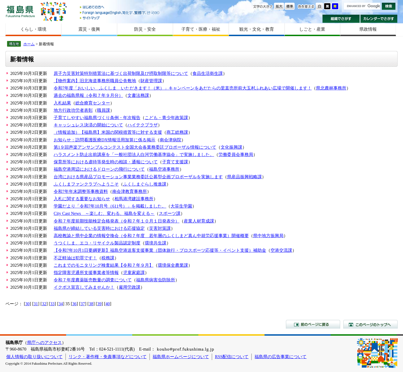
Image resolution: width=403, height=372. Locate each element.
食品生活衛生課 (207, 73)
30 (27, 303)
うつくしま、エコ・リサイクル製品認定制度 (97, 243)
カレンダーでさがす (379, 19)
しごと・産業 (312, 29)
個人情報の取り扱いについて (34, 356)
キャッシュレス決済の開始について (88, 125)
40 (107, 303)
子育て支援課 (175, 162)
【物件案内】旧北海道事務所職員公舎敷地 (95, 80)
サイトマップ (120, 17)
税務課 (107, 258)
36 (74, 303)
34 (61, 303)
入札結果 (62, 103)
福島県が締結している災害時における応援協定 (99, 228)
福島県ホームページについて (181, 356)
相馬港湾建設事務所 (133, 198)
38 (91, 303)
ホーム (29, 44)
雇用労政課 (129, 287)
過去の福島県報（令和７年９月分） (88, 95)
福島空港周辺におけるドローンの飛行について (99, 169)
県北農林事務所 (331, 88)
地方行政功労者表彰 (73, 110)
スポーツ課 (169, 213)
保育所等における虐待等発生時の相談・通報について (106, 162)
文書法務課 (138, 95)
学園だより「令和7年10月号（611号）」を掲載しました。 (110, 206)
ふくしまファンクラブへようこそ (86, 184)
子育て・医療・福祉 (200, 29)
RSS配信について (232, 356)
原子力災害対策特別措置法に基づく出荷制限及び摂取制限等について (121, 73)
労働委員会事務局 (235, 154)
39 (99, 303)
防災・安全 (145, 29)
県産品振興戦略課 (244, 176)
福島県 (20, 11)
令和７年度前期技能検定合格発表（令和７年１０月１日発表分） (116, 221)
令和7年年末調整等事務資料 (81, 191)
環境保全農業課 (173, 265)
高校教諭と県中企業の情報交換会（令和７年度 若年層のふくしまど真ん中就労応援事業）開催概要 (151, 235)
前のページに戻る (313, 324)
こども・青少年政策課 (166, 117)
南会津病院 (170, 140)
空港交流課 (281, 250)
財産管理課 (151, 80)
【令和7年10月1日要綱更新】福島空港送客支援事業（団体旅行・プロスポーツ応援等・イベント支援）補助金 (160, 250)
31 (36, 303)
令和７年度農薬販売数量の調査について (93, 280)
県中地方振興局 (268, 235)
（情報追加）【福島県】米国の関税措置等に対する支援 (108, 132)
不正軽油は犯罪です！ (75, 258)
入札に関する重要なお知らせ (82, 198)
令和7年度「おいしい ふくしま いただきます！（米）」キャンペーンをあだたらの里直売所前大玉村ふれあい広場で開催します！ (183, 88)
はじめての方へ (120, 7)
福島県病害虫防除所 (155, 280)
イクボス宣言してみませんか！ (84, 287)
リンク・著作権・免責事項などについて (108, 356)
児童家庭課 (134, 272)
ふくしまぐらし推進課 (144, 184)
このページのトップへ (370, 324)
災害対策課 (160, 228)
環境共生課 (155, 243)
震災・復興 (89, 29)
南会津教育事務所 (129, 191)
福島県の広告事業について (280, 356)
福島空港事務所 (164, 169)
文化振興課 (231, 147)
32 (44, 303)
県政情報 (368, 29)
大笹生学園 (181, 206)
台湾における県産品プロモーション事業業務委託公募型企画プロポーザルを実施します (138, 176)
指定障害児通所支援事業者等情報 (86, 272)
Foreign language (120, 12)
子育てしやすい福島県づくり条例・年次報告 (97, 117)
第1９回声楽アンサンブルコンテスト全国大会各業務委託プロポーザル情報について (135, 147)
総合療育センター (92, 103)
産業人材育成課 (199, 221)
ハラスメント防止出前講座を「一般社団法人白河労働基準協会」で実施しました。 (134, 154)
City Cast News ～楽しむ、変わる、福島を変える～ (104, 213)
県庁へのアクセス (44, 342)
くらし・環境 (33, 29)
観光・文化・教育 (256, 29)
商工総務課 (177, 132)
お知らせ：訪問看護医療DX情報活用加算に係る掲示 (104, 140)
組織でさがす (341, 19)
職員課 (103, 110)
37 (82, 303)
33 (52, 303)
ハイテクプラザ (142, 125)
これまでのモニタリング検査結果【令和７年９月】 (103, 265)
